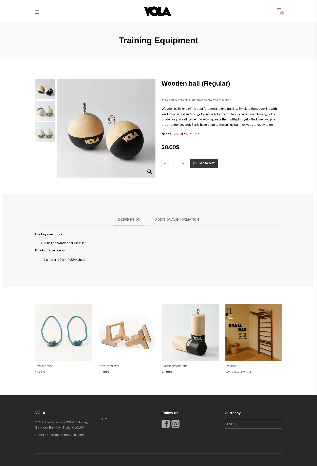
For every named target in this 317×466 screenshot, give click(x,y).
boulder (174, 99)
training (213, 99)
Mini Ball (191, 134)
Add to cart (207, 163)
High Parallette (108, 366)
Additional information (177, 219)
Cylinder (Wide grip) (175, 366)
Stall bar (230, 366)
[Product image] (63, 332)
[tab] (129, 220)
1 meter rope (44, 366)
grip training (199, 99)
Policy (102, 419)
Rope (176, 134)
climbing (185, 99)
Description (129, 219)
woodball (225, 99)
